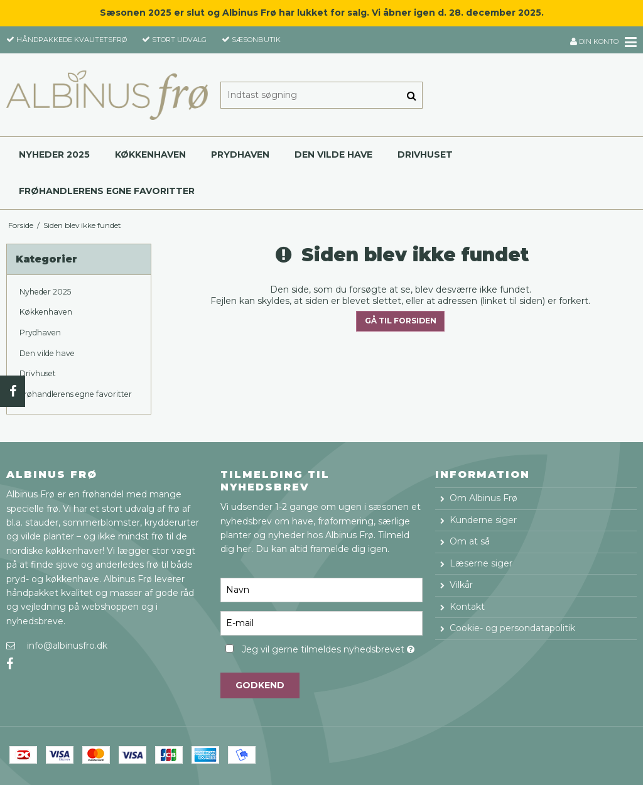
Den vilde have (333, 154)
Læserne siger (481, 563)
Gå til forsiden (400, 320)
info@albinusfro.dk (67, 645)
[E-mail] (321, 622)
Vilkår (461, 584)
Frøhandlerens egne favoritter (107, 191)
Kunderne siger (483, 520)
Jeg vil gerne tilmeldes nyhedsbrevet (332, 648)
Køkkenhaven (150, 154)
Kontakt (467, 606)
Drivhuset (425, 154)
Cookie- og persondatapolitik (512, 628)
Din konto (594, 41)
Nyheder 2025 (54, 154)
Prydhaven (240, 154)
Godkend (259, 685)
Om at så (470, 541)
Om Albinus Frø (483, 498)
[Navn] (321, 589)
